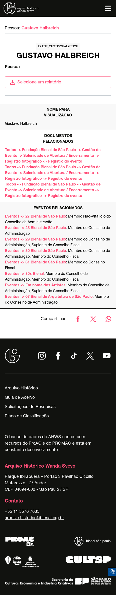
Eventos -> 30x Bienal (24, 274)
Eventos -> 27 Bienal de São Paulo (35, 217)
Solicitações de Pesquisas (30, 407)
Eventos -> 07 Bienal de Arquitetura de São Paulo (49, 297)
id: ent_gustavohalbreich (58, 46)
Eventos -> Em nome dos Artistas (35, 286)
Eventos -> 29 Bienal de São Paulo (35, 240)
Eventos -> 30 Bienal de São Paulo (35, 251)
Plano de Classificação (27, 416)
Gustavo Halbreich (40, 28)
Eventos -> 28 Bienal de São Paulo (35, 228)
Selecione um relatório (35, 82)
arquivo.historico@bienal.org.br (34, 518)
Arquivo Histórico (21, 388)
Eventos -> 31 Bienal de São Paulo (35, 263)
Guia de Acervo (20, 398)
